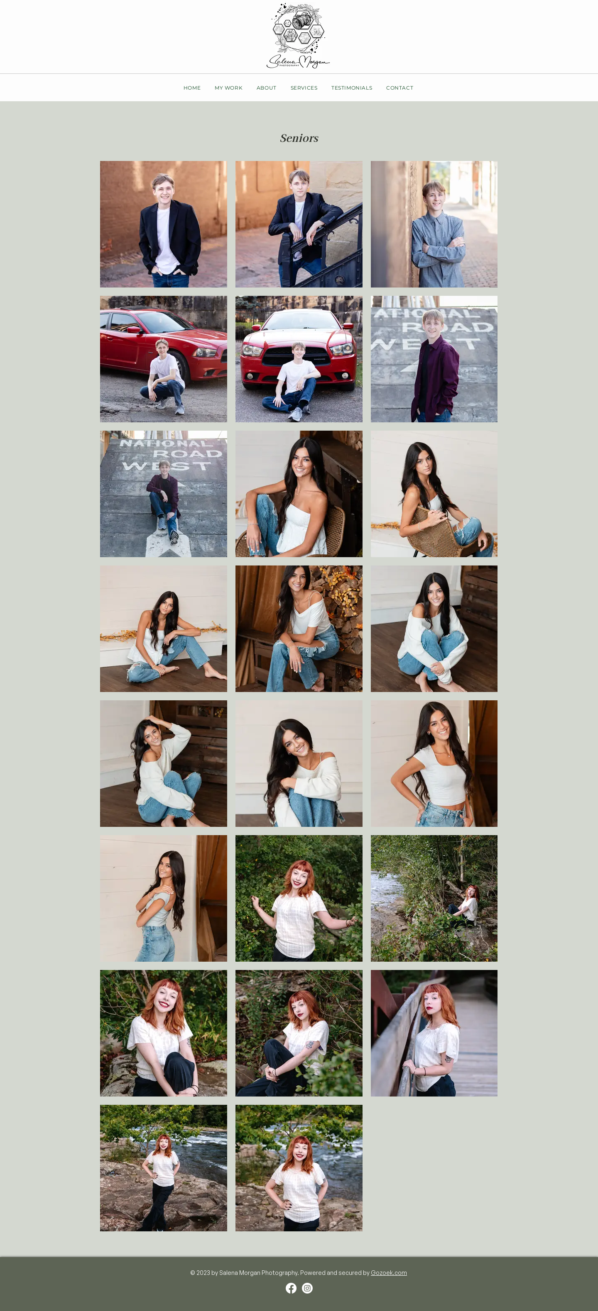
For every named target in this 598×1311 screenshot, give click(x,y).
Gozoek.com (389, 1272)
